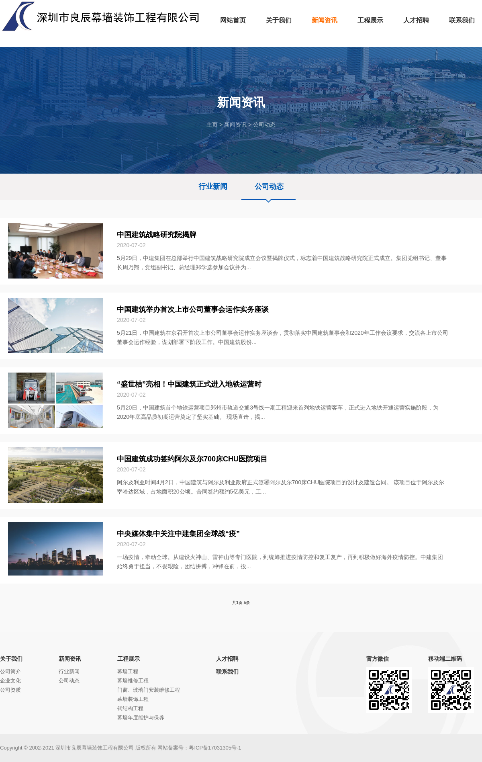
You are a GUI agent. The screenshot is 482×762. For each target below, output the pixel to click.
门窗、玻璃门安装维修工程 (148, 690)
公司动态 (264, 124)
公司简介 (10, 671)
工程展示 (128, 658)
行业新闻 (212, 186)
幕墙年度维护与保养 (140, 718)
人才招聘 (227, 658)
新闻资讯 (235, 124)
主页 (212, 124)
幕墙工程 (127, 671)
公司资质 (10, 690)
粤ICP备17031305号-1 (215, 748)
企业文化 (10, 681)
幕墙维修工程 (133, 681)
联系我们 (227, 671)
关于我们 (11, 658)
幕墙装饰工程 (133, 699)
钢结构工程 (130, 708)
